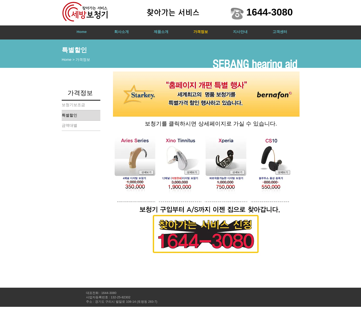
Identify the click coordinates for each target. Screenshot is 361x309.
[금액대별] (81, 125)
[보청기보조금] (81, 105)
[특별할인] (81, 115)
